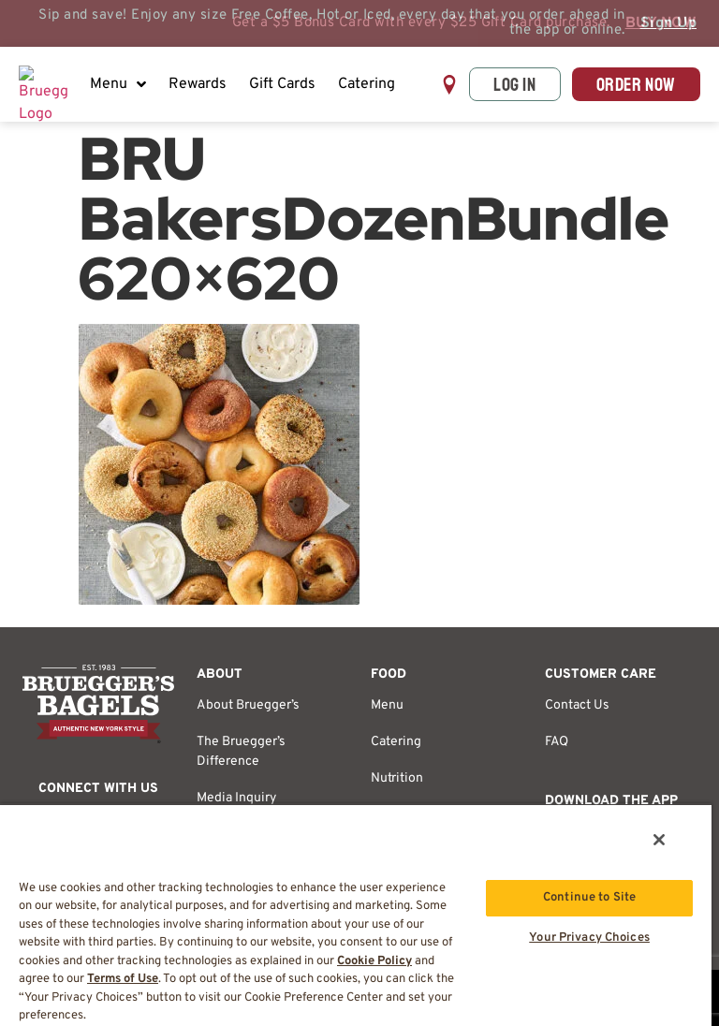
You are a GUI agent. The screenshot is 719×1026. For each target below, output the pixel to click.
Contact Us (577, 705)
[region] (356, 914)
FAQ (556, 742)
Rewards (198, 84)
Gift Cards (282, 84)
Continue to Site (589, 897)
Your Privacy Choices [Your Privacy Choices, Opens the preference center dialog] (589, 938)
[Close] (659, 839)
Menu (118, 84)
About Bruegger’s (248, 705)
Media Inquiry (236, 798)
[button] (449, 85)
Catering (366, 84)
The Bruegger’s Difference (241, 752)
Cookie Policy (374, 961)
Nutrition (397, 778)
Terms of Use (122, 979)
